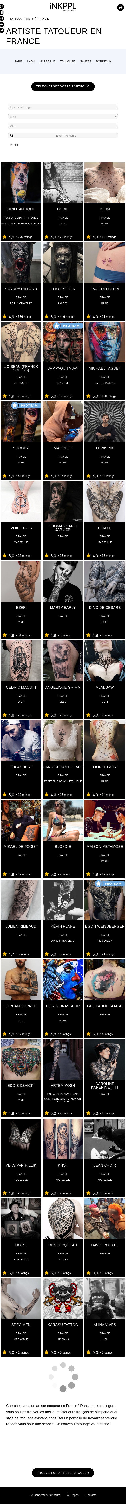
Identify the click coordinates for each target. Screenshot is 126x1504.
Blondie (63, 847)
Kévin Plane (63, 926)
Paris (18, 61)
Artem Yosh (63, 1086)
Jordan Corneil (21, 1006)
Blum (105, 209)
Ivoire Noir (21, 528)
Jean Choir (105, 1165)
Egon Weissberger (105, 926)
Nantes (85, 61)
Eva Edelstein (105, 289)
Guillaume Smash (105, 1006)
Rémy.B (105, 528)
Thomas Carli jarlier (63, 528)
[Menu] (6, 12)
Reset (14, 145)
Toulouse (67, 61)
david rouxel (105, 1245)
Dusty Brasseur (63, 1006)
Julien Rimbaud (20, 926)
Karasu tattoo (63, 1325)
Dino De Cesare (105, 608)
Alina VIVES (105, 1325)
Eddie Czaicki (20, 1086)
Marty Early (63, 608)
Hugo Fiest (21, 767)
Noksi (21, 1245)
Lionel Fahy (105, 767)
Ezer (21, 608)
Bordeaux (104, 61)
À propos (73, 1495)
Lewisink (105, 448)
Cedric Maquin (21, 687)
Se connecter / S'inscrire (44, 1495)
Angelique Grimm (63, 687)
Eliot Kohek (63, 289)
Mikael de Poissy (21, 847)
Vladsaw (105, 687)
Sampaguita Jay (63, 368)
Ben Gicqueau (63, 1245)
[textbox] (63, 107)
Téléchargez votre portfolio (63, 86)
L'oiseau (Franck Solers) (21, 368)
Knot (63, 1165)
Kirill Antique (21, 209)
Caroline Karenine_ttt (105, 1085)
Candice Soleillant (63, 767)
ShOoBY (21, 448)
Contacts (90, 1495)
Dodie (63, 209)
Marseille (47, 61)
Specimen (21, 1325)
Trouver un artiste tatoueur (63, 1472)
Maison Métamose (105, 847)
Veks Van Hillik (21, 1165)
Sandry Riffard (21, 289)
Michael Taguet (105, 368)
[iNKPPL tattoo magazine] (63, 7)
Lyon (31, 61)
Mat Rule (63, 448)
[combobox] (63, 107)
